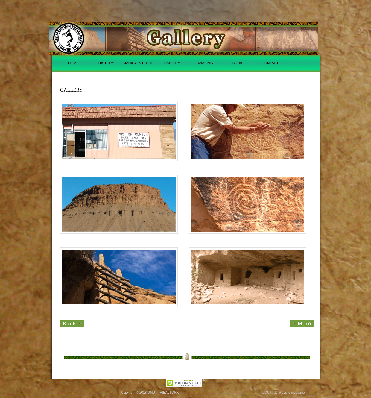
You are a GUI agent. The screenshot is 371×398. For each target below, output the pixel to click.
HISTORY (106, 63)
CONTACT (270, 63)
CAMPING (204, 63)
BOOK (237, 63)
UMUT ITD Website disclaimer (284, 392)
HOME (73, 63)
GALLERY (172, 63)
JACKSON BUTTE (139, 63)
